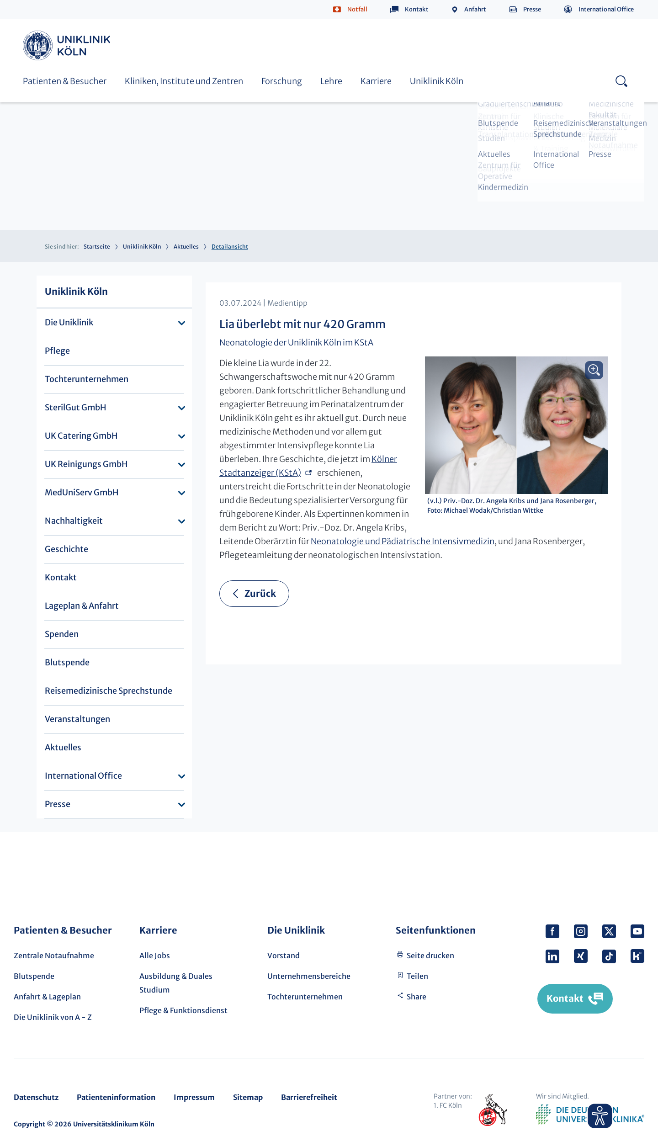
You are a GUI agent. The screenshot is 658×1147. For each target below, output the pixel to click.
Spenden (62, 634)
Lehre (331, 81)
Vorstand (283, 955)
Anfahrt (475, 9)
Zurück (260, 593)
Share (416, 996)
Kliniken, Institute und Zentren (184, 81)
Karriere (376, 81)
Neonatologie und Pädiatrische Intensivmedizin (402, 541)
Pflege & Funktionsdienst (183, 1010)
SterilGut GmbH (75, 407)
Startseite (97, 246)
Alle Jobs (154, 955)
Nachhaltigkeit (74, 520)
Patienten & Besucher (64, 81)
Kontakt (417, 9)
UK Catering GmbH (81, 435)
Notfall (357, 9)
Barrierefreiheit (309, 1097)
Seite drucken (430, 955)
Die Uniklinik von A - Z (53, 1017)
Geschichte (66, 549)
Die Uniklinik (69, 322)
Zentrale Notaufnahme (54, 955)
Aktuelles (186, 246)
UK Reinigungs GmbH (86, 464)
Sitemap (248, 1097)
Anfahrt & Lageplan (47, 996)
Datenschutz (36, 1097)
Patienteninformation (116, 1097)
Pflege (57, 350)
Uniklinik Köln (68, 45)
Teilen (417, 976)
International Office (606, 9)
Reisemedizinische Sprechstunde (108, 690)
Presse (532, 9)
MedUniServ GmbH (82, 492)
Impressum (194, 1097)
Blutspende (67, 662)
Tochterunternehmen (86, 379)
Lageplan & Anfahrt (82, 605)
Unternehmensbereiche (308, 976)
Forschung (281, 81)
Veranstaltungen (77, 719)
